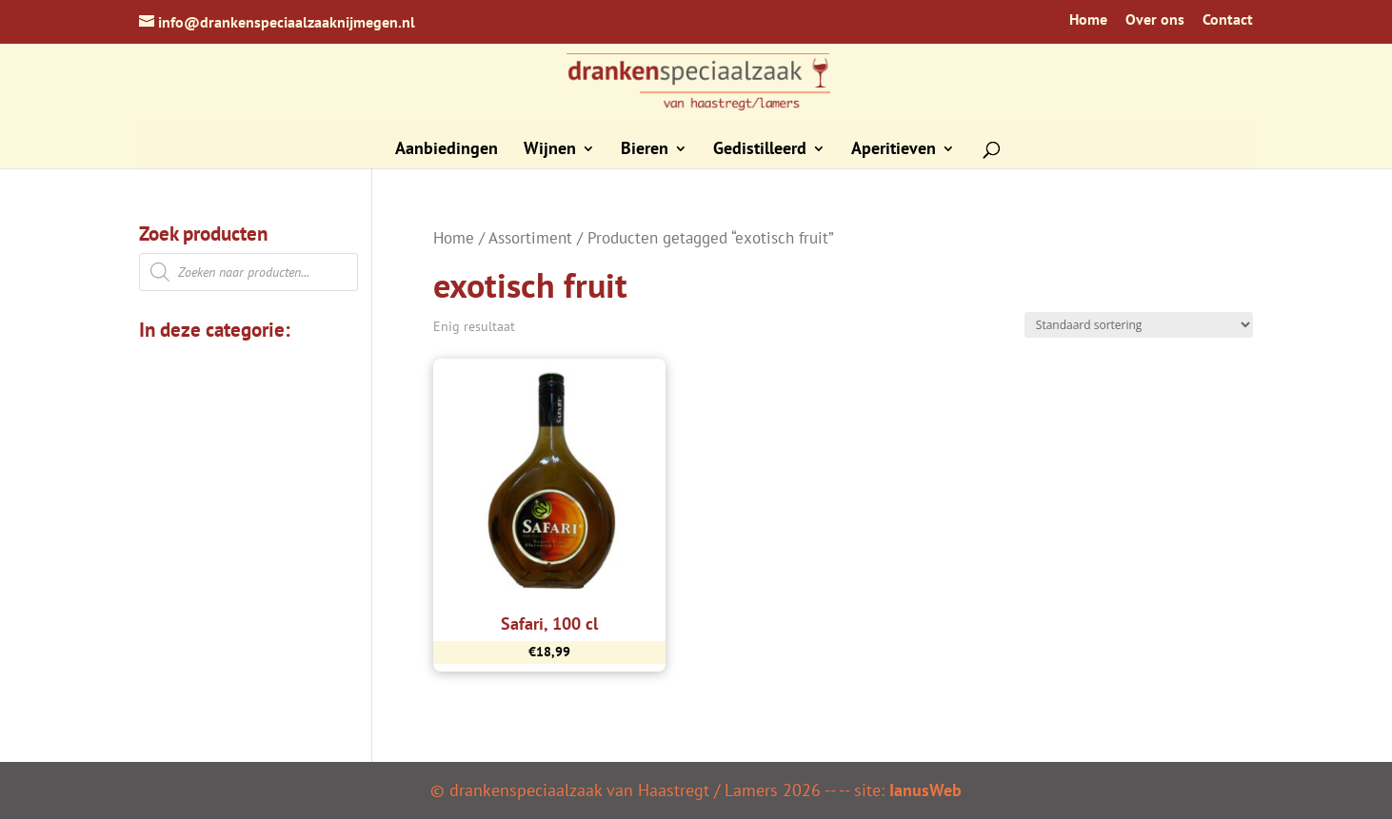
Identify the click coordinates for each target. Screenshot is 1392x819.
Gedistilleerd (759, 150)
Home (1088, 20)
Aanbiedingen (446, 150)
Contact (1228, 20)
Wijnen (550, 150)
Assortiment (530, 237)
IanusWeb (925, 790)
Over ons (1154, 20)
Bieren (644, 150)
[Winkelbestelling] (1138, 325)
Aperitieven (893, 150)
